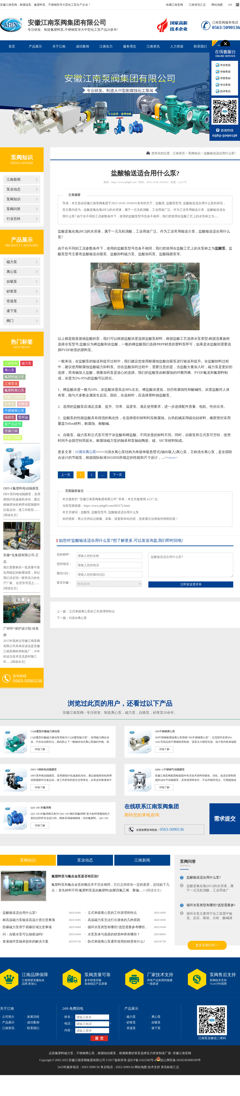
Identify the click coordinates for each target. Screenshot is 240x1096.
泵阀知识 (22, 157)
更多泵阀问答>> (207, 945)
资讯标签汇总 (170, 1067)
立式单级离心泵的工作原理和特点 (92, 611)
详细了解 (40, 749)
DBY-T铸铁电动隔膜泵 (44, 769)
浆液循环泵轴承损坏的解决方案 (25, 941)
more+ (173, 457)
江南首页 (179, 153)
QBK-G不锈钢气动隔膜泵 (170, 769)
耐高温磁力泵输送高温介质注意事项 (29, 920)
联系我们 (200, 46)
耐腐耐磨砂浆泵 (130, 1053)
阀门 (10, 321)
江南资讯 (153, 46)
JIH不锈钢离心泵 (165, 731)
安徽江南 (11, 431)
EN (230, 4)
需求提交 (225, 819)
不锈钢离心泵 (14, 410)
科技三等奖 (13, 437)
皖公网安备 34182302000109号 (178, 1059)
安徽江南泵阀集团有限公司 (11, 25)
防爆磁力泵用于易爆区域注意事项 (27, 927)
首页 (12, 46)
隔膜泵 (9, 417)
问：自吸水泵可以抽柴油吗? (23, 934)
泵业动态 (14, 189)
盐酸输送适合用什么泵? (20, 912)
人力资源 (176, 46)
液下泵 (12, 311)
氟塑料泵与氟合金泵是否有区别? (75, 876)
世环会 (23, 417)
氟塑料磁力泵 (14, 377)
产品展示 (35, 46)
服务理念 (129, 46)
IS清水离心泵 (85, 452)
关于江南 (58, 46)
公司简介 (8, 1016)
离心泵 (12, 272)
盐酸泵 (160, 203)
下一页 (117, 474)
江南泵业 (11, 383)
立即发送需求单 (191, 584)
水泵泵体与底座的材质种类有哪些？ (114, 934)
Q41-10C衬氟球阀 (41, 807)
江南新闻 (14, 179)
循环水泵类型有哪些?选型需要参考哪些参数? (120, 927)
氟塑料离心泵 (14, 390)
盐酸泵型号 (174, 203)
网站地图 (217, 4)
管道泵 (12, 301)
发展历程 (33, 1016)
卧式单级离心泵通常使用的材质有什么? (116, 941)
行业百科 (14, 219)
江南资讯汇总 (197, 4)
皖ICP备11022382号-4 (142, 1060)
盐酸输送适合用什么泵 (198, 203)
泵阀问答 (14, 209)
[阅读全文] (10, 515)
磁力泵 (12, 262)
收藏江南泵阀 (174, 4)
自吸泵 (12, 281)
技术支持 (154, 1067)
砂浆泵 (12, 291)
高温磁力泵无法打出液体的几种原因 (114, 920)
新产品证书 (13, 424)
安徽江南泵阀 (14, 397)
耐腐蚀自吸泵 (107, 1053)
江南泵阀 (11, 363)
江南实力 (106, 46)
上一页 (65, 474)
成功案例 (82, 46)
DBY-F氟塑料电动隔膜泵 (21, 488)
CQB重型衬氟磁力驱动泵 (45, 731)
